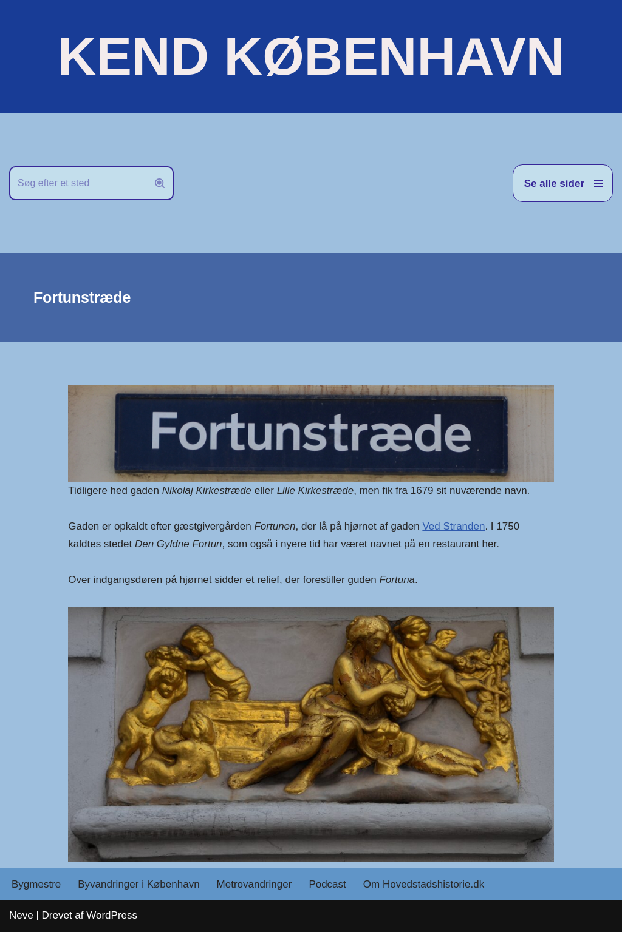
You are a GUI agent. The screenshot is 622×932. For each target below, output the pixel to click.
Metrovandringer (254, 884)
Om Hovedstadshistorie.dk (423, 884)
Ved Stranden (453, 526)
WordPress (111, 915)
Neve (21, 915)
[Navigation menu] (563, 183)
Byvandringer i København (138, 884)
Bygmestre (36, 884)
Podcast (327, 884)
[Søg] (77, 183)
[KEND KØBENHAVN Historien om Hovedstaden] (311, 56)
